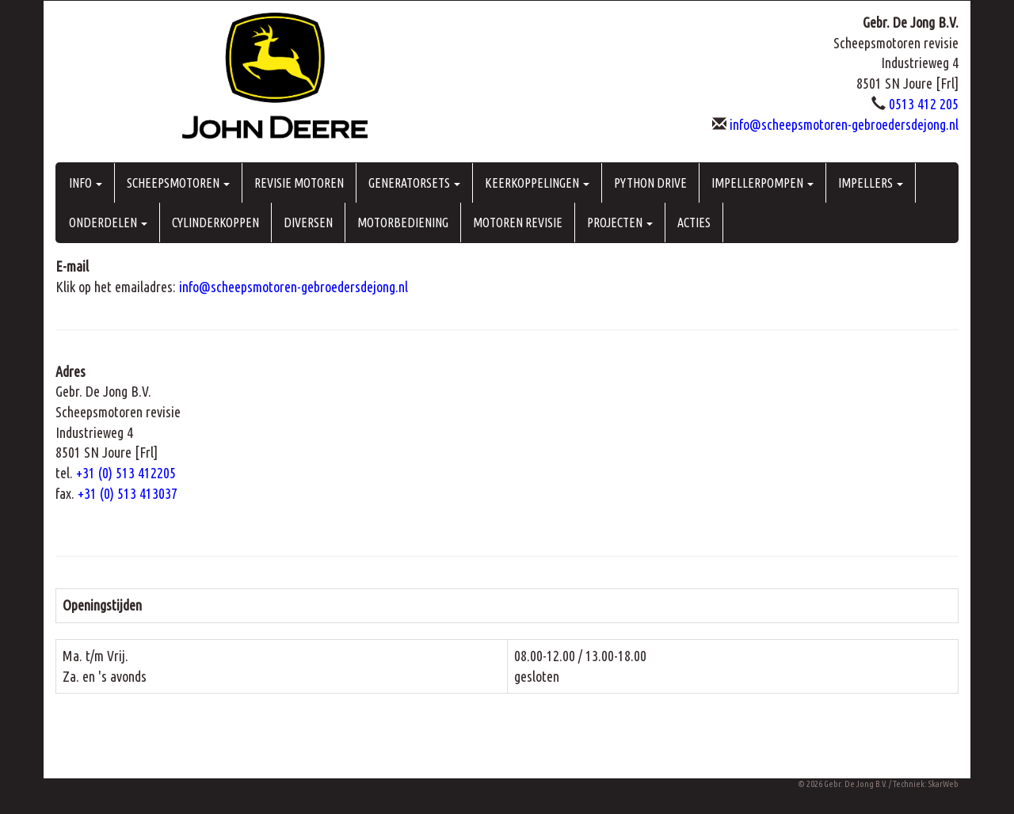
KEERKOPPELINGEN (537, 183)
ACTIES (694, 222)
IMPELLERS (870, 183)
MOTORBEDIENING (402, 222)
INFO (85, 183)
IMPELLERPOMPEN (762, 183)
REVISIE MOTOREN (299, 183)
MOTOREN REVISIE (517, 222)
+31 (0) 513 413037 (127, 493)
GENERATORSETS (414, 183)
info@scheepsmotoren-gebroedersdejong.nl (844, 124)
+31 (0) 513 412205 (126, 473)
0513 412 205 (924, 104)
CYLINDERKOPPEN (215, 222)
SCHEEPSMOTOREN (178, 183)
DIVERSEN (308, 222)
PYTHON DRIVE (650, 183)
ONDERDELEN (108, 222)
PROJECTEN (620, 222)
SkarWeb (943, 784)
